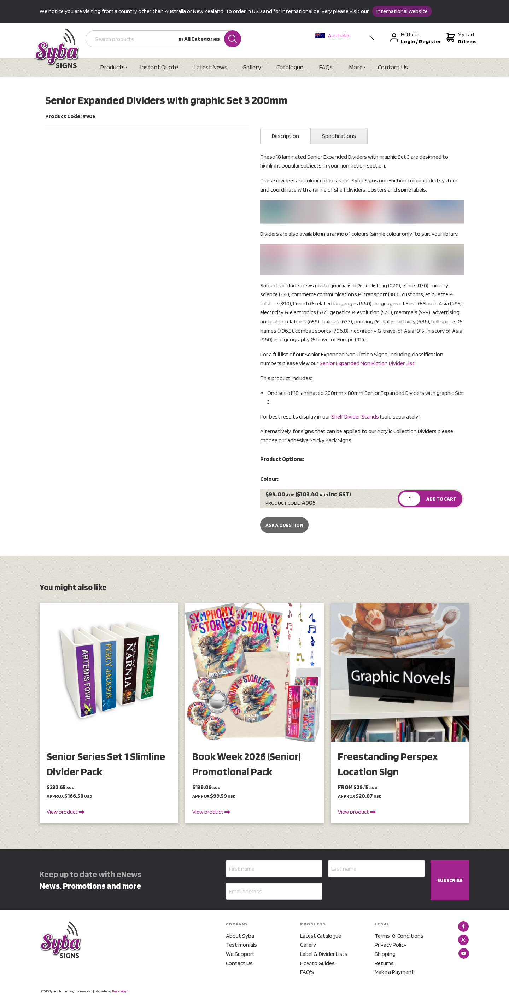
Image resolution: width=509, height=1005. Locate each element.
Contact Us (393, 67)
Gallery (251, 67)
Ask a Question (284, 525)
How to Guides (317, 963)
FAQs (326, 67)
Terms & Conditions (399, 936)
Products (112, 67)
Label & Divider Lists (323, 954)
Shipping (385, 954)
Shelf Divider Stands (355, 416)
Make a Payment (394, 972)
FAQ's (307, 972)
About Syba (240, 936)
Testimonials (241, 944)
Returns (384, 963)
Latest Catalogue (320, 936)
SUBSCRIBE (450, 880)
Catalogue (289, 67)
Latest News (210, 67)
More (356, 67)
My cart (460, 38)
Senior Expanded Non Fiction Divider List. (368, 363)
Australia (332, 35)
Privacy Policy (390, 944)
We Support (240, 954)
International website (402, 11)
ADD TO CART (441, 499)
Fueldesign (120, 991)
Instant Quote (159, 67)
